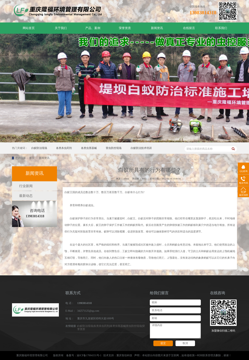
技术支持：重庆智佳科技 (117, 355)
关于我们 (61, 28)
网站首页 (29, 28)
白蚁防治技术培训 (141, 148)
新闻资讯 (157, 28)
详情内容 (175, 330)
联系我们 (221, 28)
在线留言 (189, 28)
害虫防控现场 (114, 148)
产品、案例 (92, 28)
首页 (32, 158)
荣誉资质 (125, 28)
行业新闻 (26, 186)
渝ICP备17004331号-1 (89, 355)
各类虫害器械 (89, 148)
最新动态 (26, 196)
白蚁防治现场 (39, 148)
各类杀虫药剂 (64, 148)
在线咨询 (217, 293)
